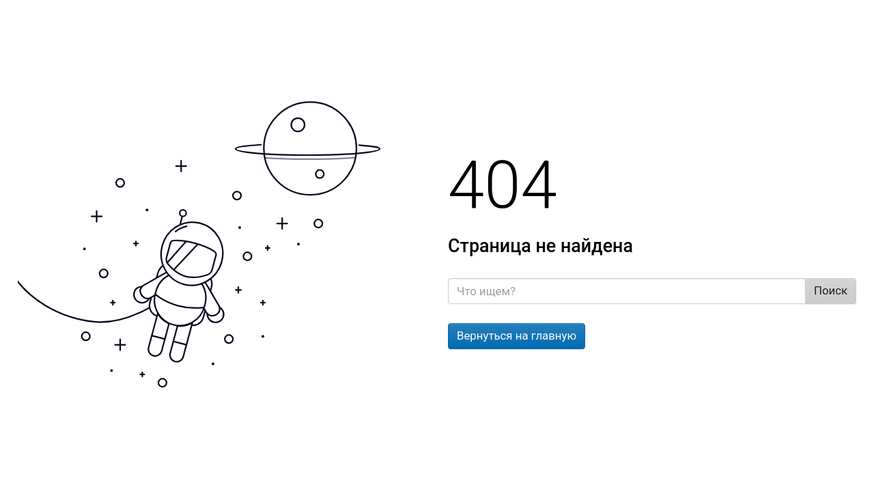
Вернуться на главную (516, 335)
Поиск (830, 290)
